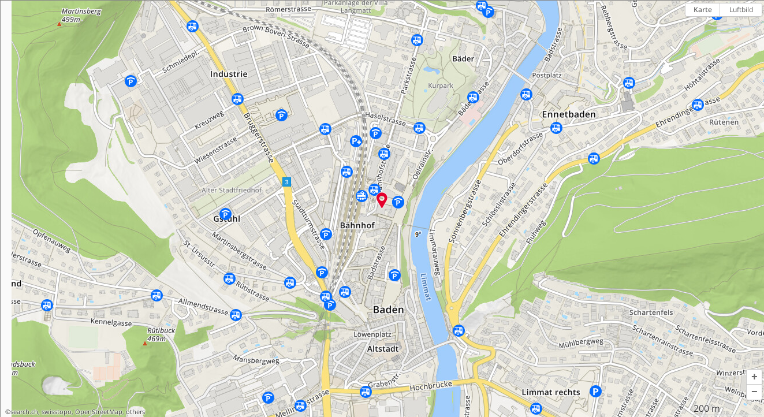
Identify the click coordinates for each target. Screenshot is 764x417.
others (135, 412)
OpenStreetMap (98, 412)
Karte (703, 9)
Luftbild (741, 9)
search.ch (24, 412)
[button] (754, 377)
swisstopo (57, 412)
